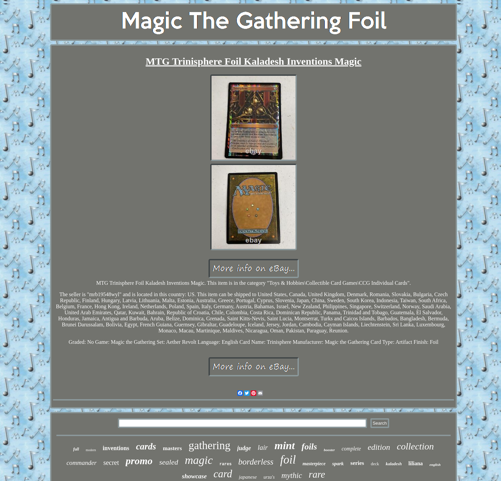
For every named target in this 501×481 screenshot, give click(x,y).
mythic (291, 475)
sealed (168, 462)
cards (146, 446)
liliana (415, 463)
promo (139, 460)
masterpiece (314, 463)
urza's (269, 477)
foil (288, 459)
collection (415, 446)
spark (338, 463)
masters (172, 448)
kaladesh (394, 463)
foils (309, 446)
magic (199, 460)
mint (285, 445)
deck (375, 463)
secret (111, 462)
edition (379, 447)
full (76, 449)
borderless (256, 461)
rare (317, 474)
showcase (194, 476)
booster (329, 450)
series (357, 463)
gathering (210, 445)
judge (244, 448)
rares (226, 464)
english (435, 465)
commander (81, 462)
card (223, 474)
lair (263, 447)
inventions (116, 448)
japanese (248, 477)
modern (91, 450)
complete (351, 448)
